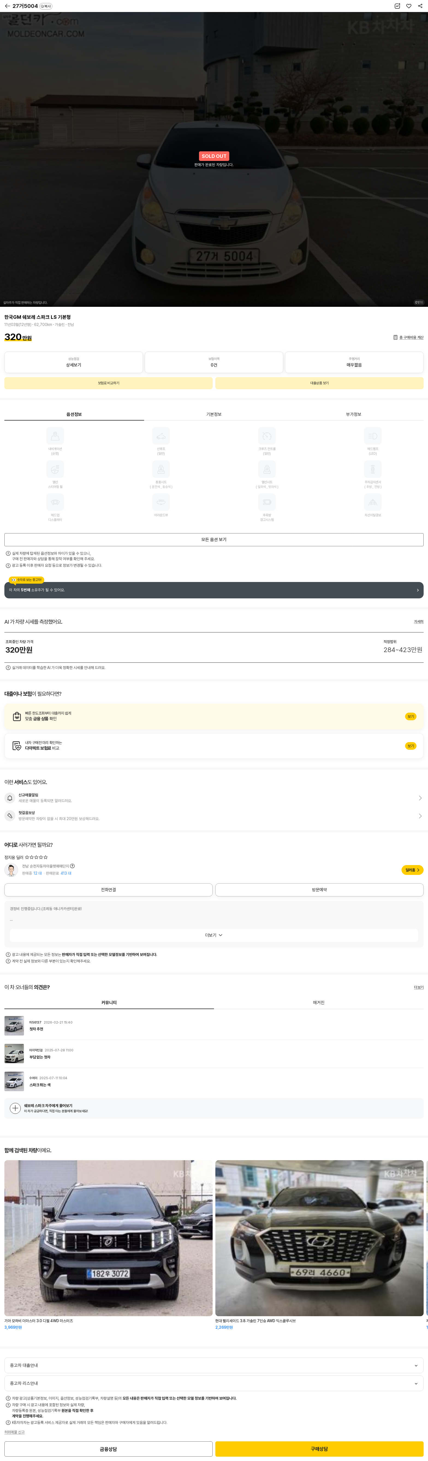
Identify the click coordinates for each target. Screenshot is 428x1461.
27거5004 (32, 6)
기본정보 (214, 414)
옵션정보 (74, 414)
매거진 (319, 1002)
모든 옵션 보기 (214, 539)
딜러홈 (410, 870)
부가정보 (353, 414)
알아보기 (214, 716)
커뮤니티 (109, 1002)
